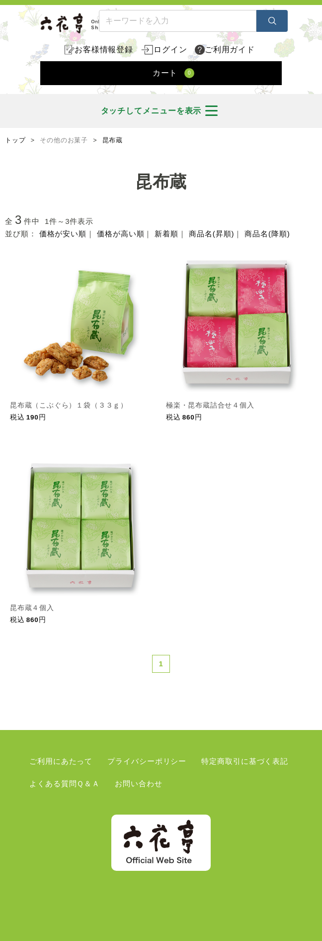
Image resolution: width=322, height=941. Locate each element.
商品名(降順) (267, 233)
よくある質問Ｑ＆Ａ (64, 783)
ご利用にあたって (60, 761)
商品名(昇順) (211, 233)
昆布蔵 (112, 140)
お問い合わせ (138, 783)
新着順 (166, 233)
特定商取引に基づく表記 (244, 761)
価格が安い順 (62, 233)
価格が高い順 (120, 233)
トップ (15, 140)
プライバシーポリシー (146, 761)
